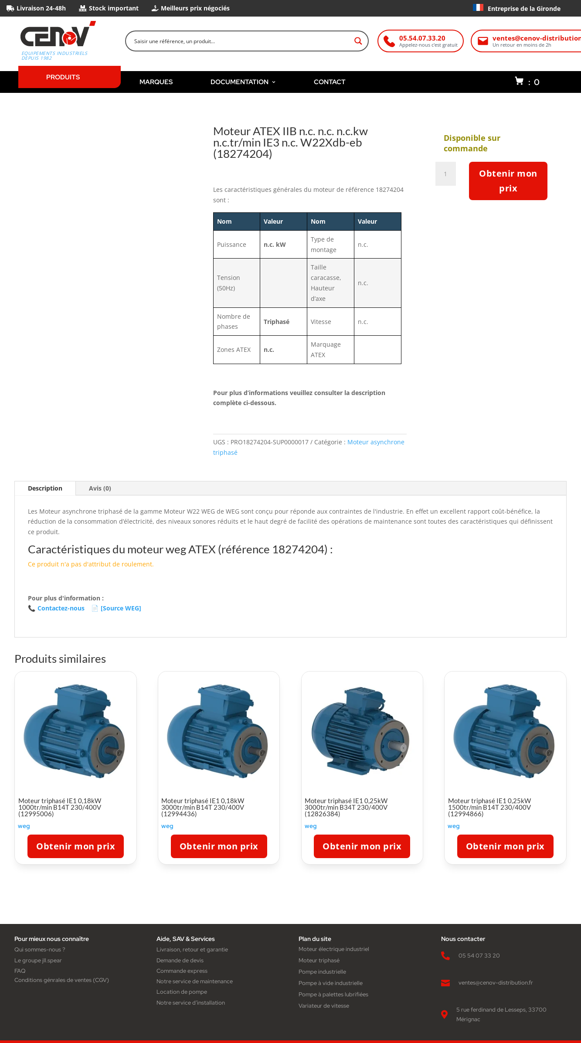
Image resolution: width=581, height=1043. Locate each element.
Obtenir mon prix (508, 180)
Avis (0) (100, 488)
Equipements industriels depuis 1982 (54, 55)
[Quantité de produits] (448, 174)
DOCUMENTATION (243, 81)
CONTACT (330, 81)
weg (24, 826)
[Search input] (241, 41)
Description (45, 488)
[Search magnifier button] (358, 41)
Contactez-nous (56, 608)
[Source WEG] (116, 608)
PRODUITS (63, 77)
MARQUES (156, 81)
